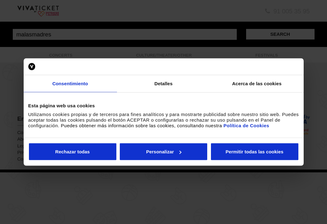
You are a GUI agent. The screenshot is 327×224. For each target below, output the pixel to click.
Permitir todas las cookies (254, 151)
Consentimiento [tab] (70, 83)
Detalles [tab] (163, 83)
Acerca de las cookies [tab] (257, 83)
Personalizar (163, 151)
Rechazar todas (72, 151)
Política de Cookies (246, 125)
